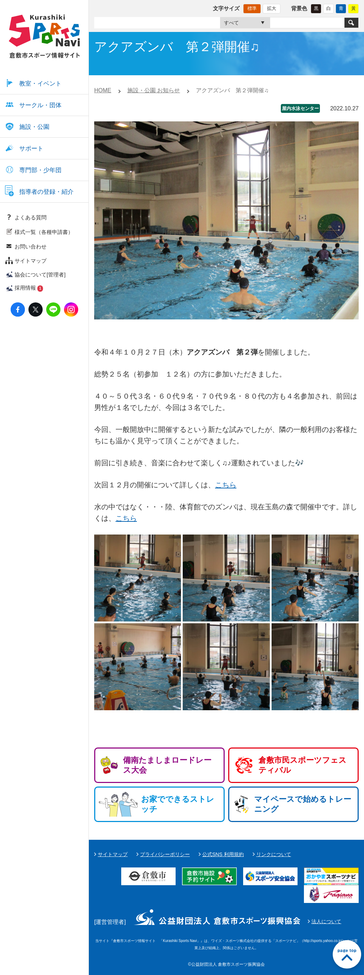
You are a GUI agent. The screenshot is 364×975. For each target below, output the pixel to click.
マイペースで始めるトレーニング (302, 804)
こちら (225, 485)
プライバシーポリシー (165, 854)
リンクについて (273, 854)
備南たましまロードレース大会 (167, 765)
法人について (326, 921)
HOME (102, 90)
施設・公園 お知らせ (153, 90)
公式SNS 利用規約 (223, 854)
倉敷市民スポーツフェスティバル (302, 765)
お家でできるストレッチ (177, 804)
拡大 (271, 8)
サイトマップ (113, 854)
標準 (252, 8)
